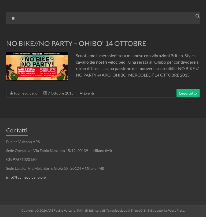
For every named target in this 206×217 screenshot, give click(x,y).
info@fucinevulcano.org (26, 177)
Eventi (89, 93)
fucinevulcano (26, 93)
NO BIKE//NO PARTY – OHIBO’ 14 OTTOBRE (76, 43)
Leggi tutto (188, 93)
